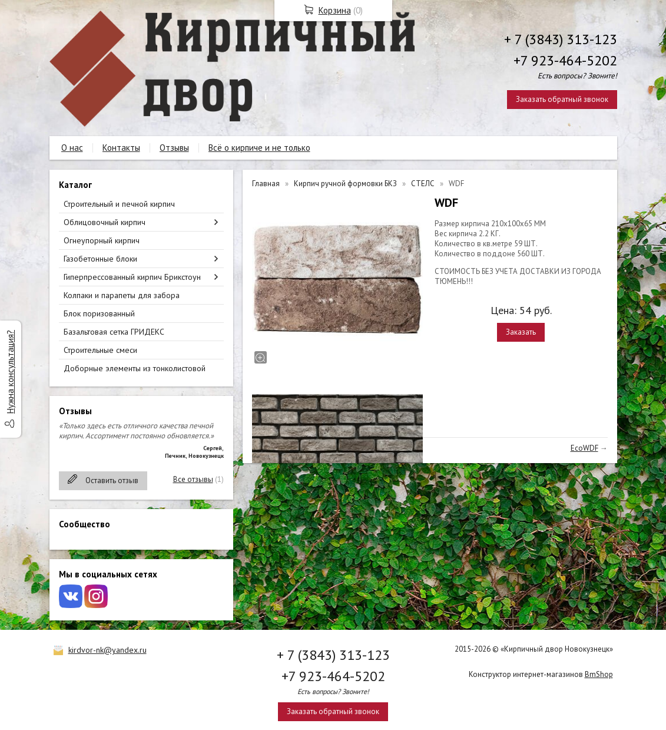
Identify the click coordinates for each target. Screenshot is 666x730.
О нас (72, 147)
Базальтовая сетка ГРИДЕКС (114, 331)
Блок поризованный (99, 313)
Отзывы (174, 147)
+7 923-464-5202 (565, 60)
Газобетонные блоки (100, 258)
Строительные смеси (100, 350)
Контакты (121, 147)
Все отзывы (193, 479)
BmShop (599, 674)
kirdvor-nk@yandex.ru (107, 650)
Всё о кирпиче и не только (259, 147)
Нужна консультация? (10, 372)
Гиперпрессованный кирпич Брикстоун (132, 277)
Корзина (335, 10)
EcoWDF (584, 448)
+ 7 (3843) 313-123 (560, 39)
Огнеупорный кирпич (102, 240)
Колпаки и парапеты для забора (122, 295)
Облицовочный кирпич (104, 222)
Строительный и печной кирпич (119, 204)
